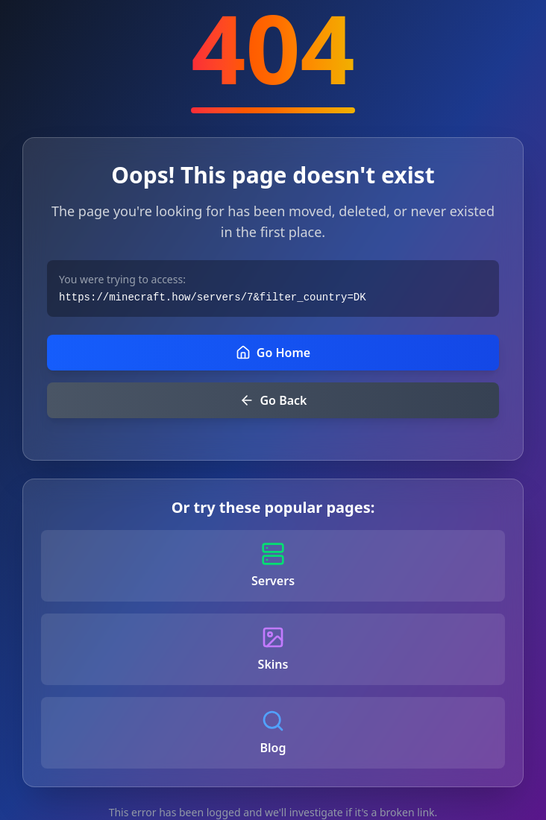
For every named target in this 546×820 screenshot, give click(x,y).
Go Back (273, 400)
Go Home (273, 352)
